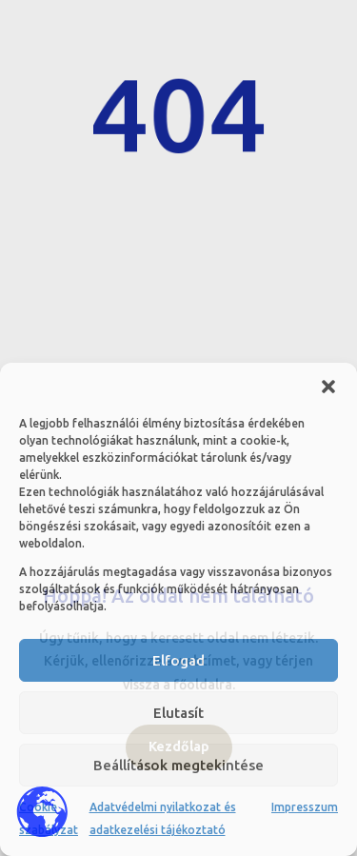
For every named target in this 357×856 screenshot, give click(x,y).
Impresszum (304, 807)
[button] (328, 386)
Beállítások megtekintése (178, 765)
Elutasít (178, 713)
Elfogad (178, 660)
